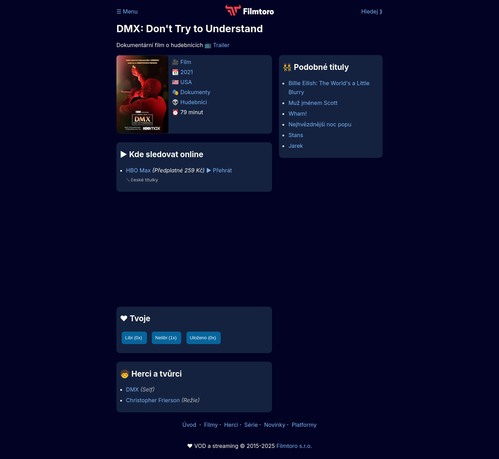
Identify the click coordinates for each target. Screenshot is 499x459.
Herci (231, 424)
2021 (187, 72)
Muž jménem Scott (312, 102)
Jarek (295, 145)
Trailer (221, 45)
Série (251, 424)
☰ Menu (127, 11)
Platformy (304, 424)
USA (186, 82)
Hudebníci (194, 102)
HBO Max (138, 170)
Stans (295, 135)
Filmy (211, 424)
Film (186, 61)
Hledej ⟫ (372, 11)
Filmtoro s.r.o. (294, 445)
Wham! (297, 113)
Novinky (274, 424)
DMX (132, 389)
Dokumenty (196, 92)
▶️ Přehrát (219, 170)
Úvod (190, 424)
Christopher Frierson (153, 400)
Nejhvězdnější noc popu (319, 124)
